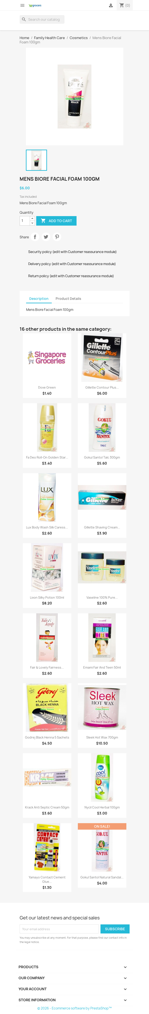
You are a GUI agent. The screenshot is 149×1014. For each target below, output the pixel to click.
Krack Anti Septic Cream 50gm (47, 807)
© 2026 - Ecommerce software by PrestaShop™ (74, 1008)
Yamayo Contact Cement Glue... (47, 879)
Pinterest (57, 237)
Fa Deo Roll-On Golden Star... (47, 457)
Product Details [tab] (68, 298)
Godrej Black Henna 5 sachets (47, 737)
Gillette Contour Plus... (102, 387)
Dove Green (47, 387)
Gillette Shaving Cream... (102, 527)
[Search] (42, 19)
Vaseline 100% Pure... (102, 597)
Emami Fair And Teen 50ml (102, 667)
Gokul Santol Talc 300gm (102, 457)
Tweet (46, 237)
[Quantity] (25, 221)
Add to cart (56, 221)
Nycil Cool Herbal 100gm (102, 807)
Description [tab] (39, 298)
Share (35, 237)
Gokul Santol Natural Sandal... (102, 877)
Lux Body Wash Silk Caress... (47, 527)
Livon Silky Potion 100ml (47, 597)
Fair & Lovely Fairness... (47, 667)
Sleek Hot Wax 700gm (102, 737)
